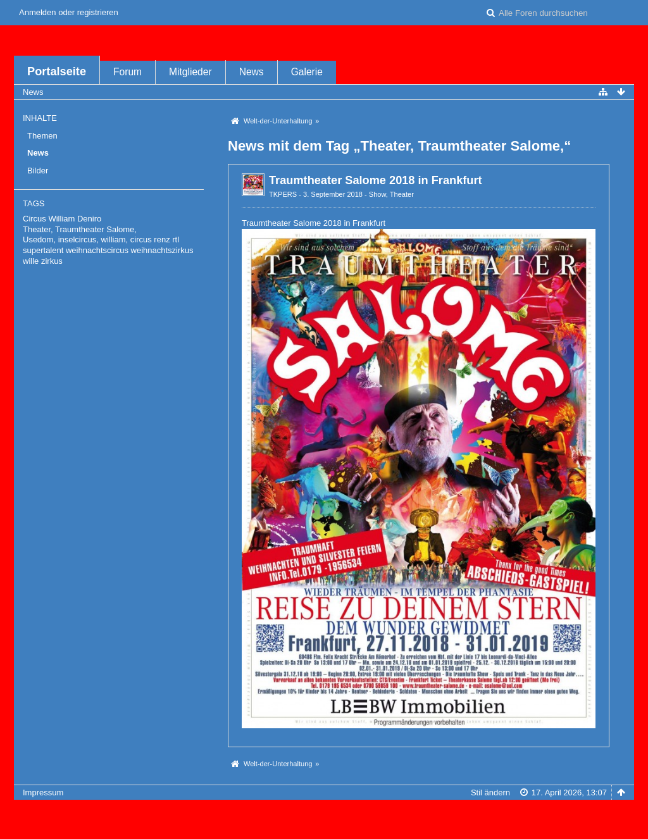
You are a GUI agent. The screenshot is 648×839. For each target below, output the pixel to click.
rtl (175, 239)
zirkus (52, 261)
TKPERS (283, 194)
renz (162, 239)
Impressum (43, 792)
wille (31, 261)
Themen (42, 135)
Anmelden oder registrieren (68, 12)
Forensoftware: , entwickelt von (324, 813)
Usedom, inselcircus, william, (75, 239)
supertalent (43, 250)
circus (141, 239)
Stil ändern (490, 792)
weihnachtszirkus (162, 250)
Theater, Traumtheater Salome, (80, 229)
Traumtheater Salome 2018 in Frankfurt (375, 180)
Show (377, 194)
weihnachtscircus (97, 250)
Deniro (89, 218)
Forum (127, 71)
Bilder (37, 170)
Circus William (49, 218)
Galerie (307, 71)
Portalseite (56, 71)
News (251, 71)
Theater (402, 194)
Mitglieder (190, 71)
